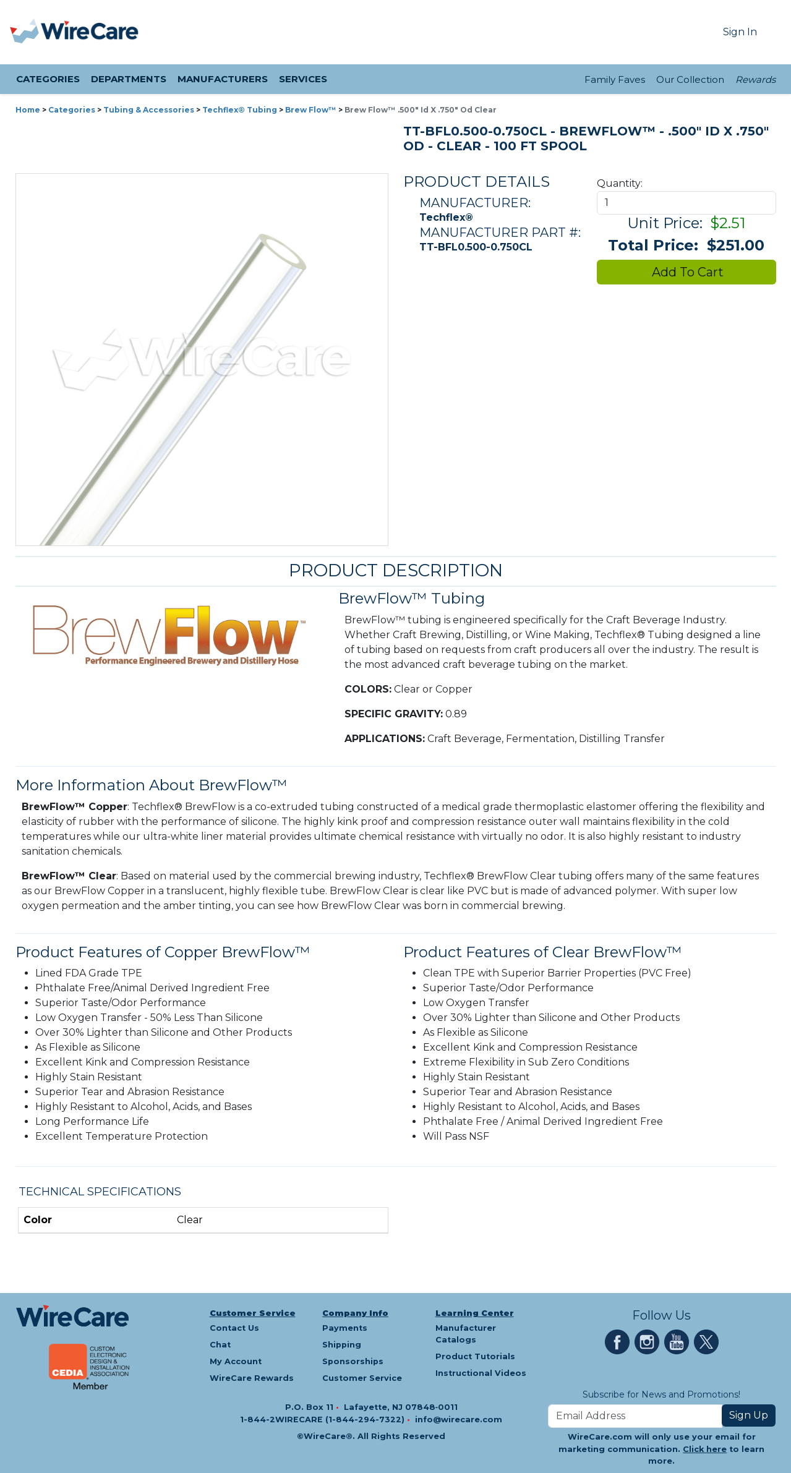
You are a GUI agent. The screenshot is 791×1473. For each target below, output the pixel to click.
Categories (71, 109)
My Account (236, 1361)
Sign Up (748, 1415)
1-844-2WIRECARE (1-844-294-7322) (323, 1419)
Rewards (755, 79)
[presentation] (25, 32)
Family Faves (614, 79)
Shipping (341, 1344)
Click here (705, 1449)
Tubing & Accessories (148, 109)
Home (27, 109)
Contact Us (234, 1328)
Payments (344, 1328)
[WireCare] (90, 32)
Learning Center (474, 1313)
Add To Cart (686, 272)
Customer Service (253, 1313)
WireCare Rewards (252, 1378)
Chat (220, 1344)
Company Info (355, 1313)
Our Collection (690, 79)
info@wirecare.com (458, 1419)
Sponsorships (352, 1361)
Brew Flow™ (310, 109)
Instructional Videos (480, 1373)
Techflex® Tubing (239, 109)
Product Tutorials (475, 1356)
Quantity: (620, 183)
